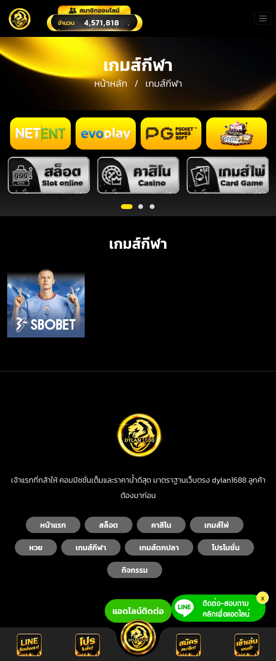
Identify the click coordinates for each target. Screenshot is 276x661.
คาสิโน (161, 525)
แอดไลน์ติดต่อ (138, 610)
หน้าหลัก (110, 83)
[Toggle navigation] (262, 18)
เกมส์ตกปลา (159, 547)
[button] (127, 206)
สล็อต (108, 525)
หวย (36, 547)
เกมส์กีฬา (91, 547)
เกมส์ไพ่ (216, 525)
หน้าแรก (53, 525)
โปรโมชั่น (226, 547)
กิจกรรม (134, 570)
